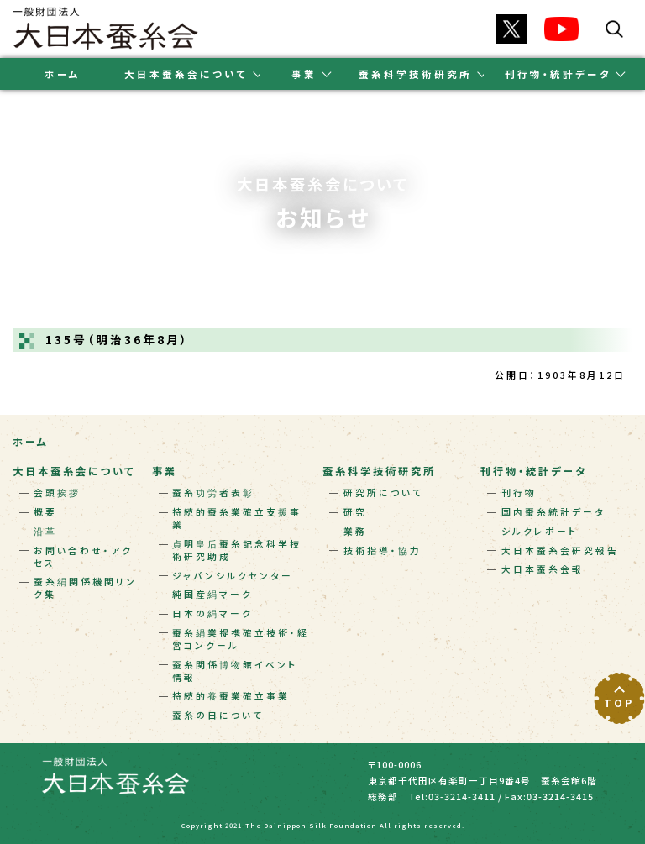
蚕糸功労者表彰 (213, 492)
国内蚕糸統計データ (553, 512)
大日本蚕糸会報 (542, 569)
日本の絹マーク (212, 613)
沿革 (45, 531)
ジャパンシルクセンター (232, 575)
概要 (45, 512)
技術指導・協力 (382, 550)
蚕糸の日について (218, 715)
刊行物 (519, 492)
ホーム (63, 74)
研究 (355, 512)
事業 (164, 471)
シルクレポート (540, 531)
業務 (355, 531)
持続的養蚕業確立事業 (231, 695)
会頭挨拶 (57, 492)
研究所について (383, 492)
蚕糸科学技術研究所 (379, 471)
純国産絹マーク (212, 594)
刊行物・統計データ (533, 471)
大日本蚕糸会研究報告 (560, 550)
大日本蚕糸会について (74, 471)
